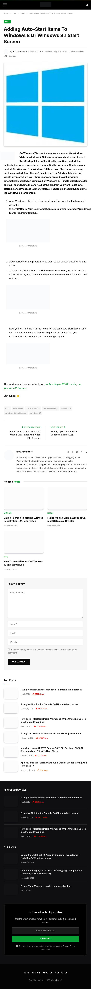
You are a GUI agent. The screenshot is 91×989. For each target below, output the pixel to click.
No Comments (77, 46)
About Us (47, 967)
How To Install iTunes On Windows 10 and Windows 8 (23, 558)
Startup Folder (32, 403)
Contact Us (61, 967)
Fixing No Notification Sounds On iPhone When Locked (50, 699)
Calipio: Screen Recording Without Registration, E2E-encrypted (23, 514)
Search (36, 967)
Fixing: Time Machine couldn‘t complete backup (46, 880)
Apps (7, 16)
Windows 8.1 (35, 407)
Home (26, 967)
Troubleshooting (50, 403)
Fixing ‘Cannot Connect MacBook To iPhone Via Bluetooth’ (51, 684)
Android (8, 508)
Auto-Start (18, 403)
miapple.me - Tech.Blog (50, 459)
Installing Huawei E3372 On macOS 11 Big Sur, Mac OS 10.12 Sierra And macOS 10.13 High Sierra (52, 744)
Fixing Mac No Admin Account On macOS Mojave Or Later (66, 514)
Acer (7, 403)
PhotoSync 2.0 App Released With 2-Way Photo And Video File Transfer (25, 429)
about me (72, 466)
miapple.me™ (56, 974)
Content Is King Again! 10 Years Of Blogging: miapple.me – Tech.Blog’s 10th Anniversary (51, 866)
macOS (50, 508)
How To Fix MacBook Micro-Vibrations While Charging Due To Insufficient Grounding (53, 715)
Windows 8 (66, 403)
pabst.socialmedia (25, 459)
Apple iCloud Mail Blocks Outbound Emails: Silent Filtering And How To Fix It (54, 759)
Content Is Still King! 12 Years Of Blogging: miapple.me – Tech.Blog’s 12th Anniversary (50, 851)
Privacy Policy (69, 941)
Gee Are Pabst (19, 46)
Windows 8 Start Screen (15, 407)
